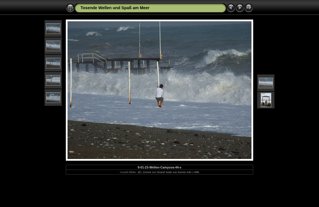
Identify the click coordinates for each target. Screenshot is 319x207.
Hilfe (196, 172)
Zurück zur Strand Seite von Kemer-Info (167, 172)
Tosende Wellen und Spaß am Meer (114, 7)
